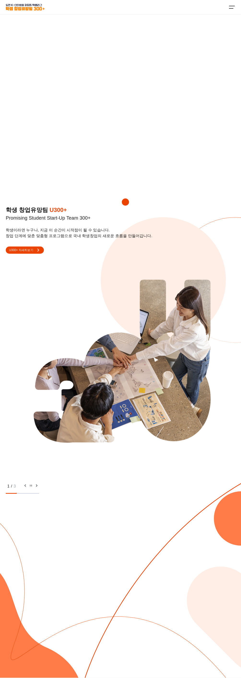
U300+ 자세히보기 (25, 250)
